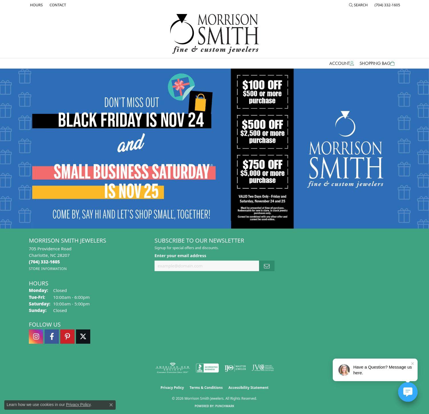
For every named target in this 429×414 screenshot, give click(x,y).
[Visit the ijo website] (235, 368)
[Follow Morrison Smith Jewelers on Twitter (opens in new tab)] (83, 336)
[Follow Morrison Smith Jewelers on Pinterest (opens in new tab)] (67, 336)
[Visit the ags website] (172, 368)
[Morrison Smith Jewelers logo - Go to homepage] (214, 34)
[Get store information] (48, 268)
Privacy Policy (172, 387)
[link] (36, 5)
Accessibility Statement (248, 387)
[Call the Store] (44, 262)
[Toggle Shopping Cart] (377, 63)
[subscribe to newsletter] (266, 266)
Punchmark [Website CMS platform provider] (224, 406)
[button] (358, 5)
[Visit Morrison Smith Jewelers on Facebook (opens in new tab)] (52, 336)
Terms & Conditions (206, 387)
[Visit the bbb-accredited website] (207, 368)
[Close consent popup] (111, 405)
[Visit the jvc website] (263, 368)
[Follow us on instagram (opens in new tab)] (36, 336)
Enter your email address (180, 255)
